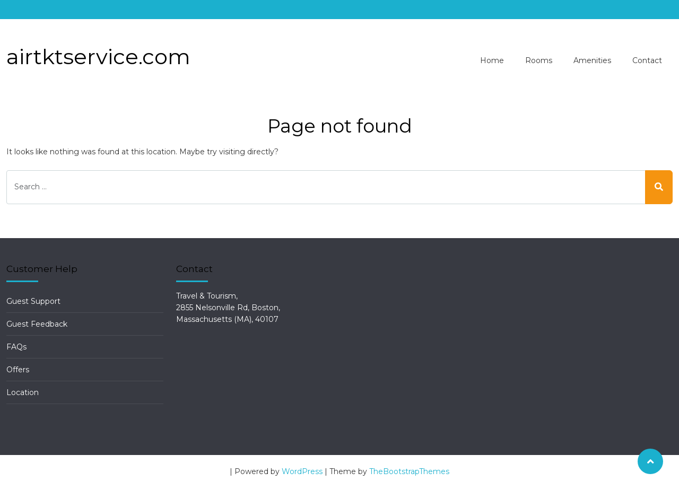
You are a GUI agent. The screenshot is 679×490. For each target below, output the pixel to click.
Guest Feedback (36, 324)
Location (22, 392)
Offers (17, 369)
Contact (647, 60)
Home (492, 60)
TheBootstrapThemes (409, 471)
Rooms (538, 60)
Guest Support (33, 301)
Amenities (592, 60)
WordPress (302, 471)
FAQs (16, 347)
